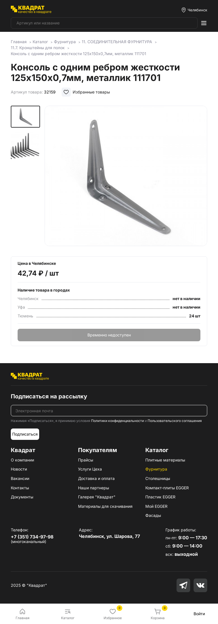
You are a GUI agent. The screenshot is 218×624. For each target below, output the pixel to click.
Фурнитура (156, 469)
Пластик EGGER (160, 496)
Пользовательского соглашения (175, 421)
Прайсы (85, 459)
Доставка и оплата (96, 478)
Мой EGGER (156, 506)
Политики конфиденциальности (117, 421)
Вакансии (20, 478)
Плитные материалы (165, 459)
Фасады (153, 515)
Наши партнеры (93, 487)
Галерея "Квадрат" (97, 496)
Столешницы (157, 478)
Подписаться (25, 434)
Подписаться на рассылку (49, 396)
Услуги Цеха (90, 469)
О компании (22, 459)
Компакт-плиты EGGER (167, 487)
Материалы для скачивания (105, 506)
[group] (126, 177)
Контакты (20, 487)
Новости (19, 469)
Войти (199, 613)
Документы (22, 496)
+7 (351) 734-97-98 (32, 536)
